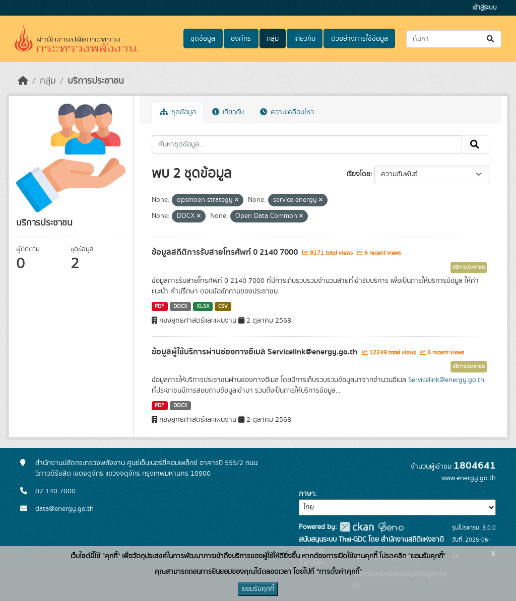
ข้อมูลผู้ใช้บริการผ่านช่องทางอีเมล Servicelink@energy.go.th (255, 351)
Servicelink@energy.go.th (446, 380)
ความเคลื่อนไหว (287, 112)
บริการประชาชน (96, 81)
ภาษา (307, 494)
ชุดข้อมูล (202, 39)
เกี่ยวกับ (304, 39)
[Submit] (491, 39)
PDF (159, 307)
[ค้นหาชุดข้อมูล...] (453, 39)
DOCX (180, 307)
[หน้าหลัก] (23, 81)
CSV (223, 307)
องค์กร (241, 39)
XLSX (203, 307)
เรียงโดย (358, 174)
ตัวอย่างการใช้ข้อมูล (359, 39)
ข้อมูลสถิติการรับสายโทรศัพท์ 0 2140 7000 (226, 252)
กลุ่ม (273, 39)
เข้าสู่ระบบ (484, 8)
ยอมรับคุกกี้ (258, 589)
